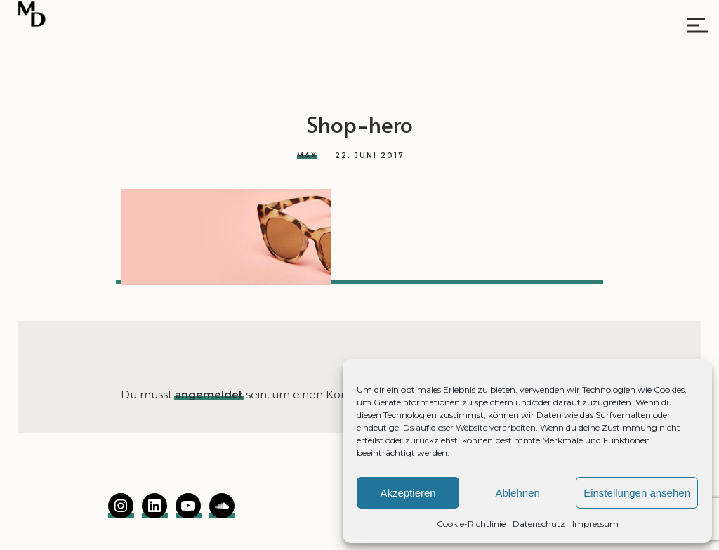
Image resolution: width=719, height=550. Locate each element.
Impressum (595, 523)
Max (307, 155)
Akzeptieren (407, 493)
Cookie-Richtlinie (471, 523)
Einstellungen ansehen (636, 493)
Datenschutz (539, 523)
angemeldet (209, 394)
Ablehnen (517, 493)
